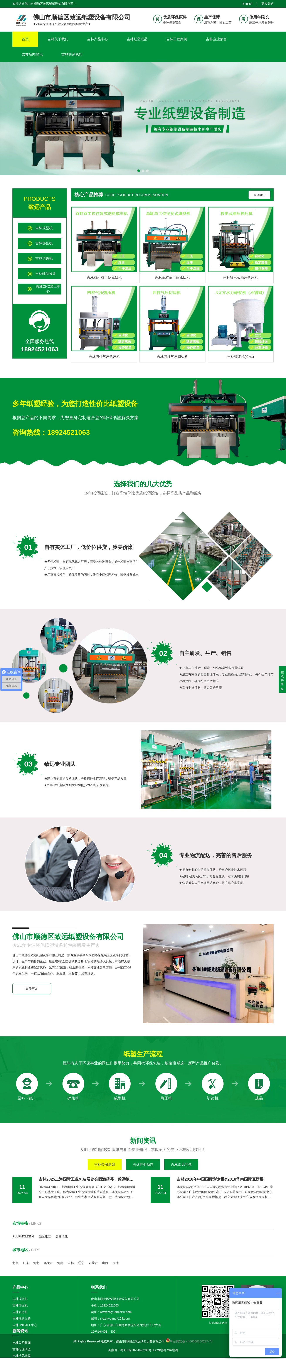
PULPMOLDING (23, 1236)
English (247, 3)
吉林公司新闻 (104, 1164)
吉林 (71, 1263)
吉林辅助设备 (21, 1318)
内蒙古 (93, 1263)
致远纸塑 (45, 1236)
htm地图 (172, 1350)
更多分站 (267, 3)
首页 (25, 39)
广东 (26, 1263)
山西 (105, 1263)
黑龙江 (48, 1263)
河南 (60, 1263)
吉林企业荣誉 (216, 39)
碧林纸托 (62, 1236)
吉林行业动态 (143, 1164)
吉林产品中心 (97, 39)
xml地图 (160, 1350)
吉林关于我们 (57, 39)
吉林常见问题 (181, 1164)
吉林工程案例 (176, 39)
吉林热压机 (20, 1305)
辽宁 (81, 1263)
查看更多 (32, 988)
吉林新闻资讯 (32, 54)
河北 (36, 1263)
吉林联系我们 (71, 54)
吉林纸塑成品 (137, 39)
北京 (15, 1263)
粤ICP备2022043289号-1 (137, 1350)
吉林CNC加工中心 (24, 1325)
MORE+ (259, 194)
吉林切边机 (20, 1312)
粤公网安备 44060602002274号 (191, 1341)
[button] (138, 170)
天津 (116, 1263)
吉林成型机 (20, 1299)
